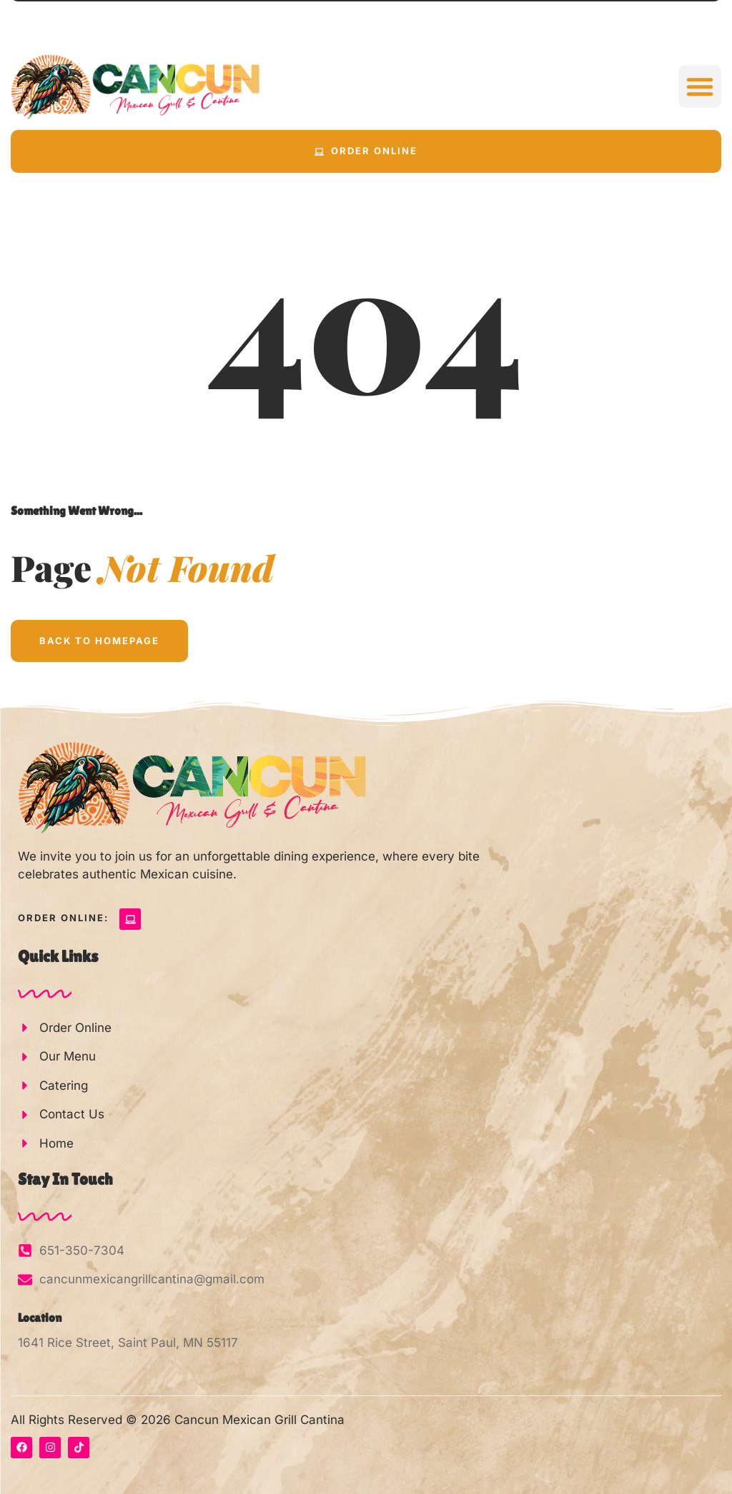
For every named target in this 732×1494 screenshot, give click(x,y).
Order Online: (63, 917)
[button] (699, 86)
